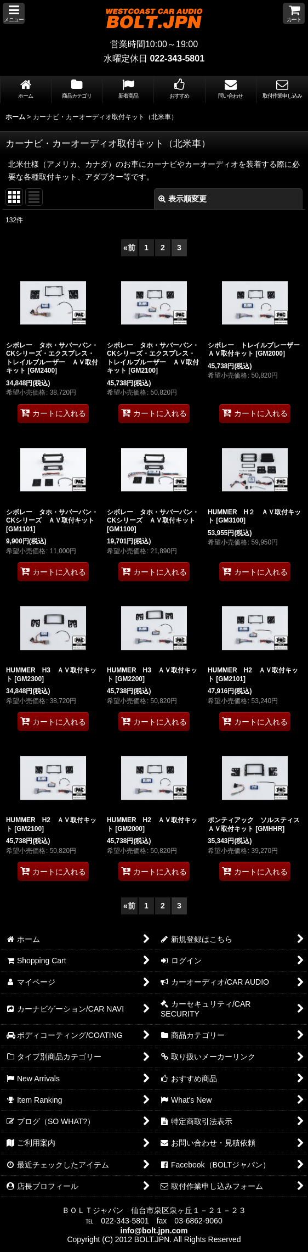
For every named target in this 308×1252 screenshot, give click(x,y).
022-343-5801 (177, 58)
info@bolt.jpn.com (154, 1230)
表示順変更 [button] (182, 198)
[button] (14, 13)
